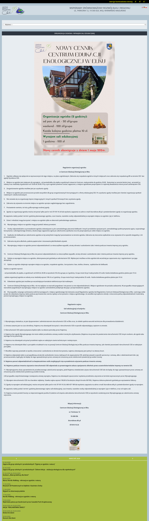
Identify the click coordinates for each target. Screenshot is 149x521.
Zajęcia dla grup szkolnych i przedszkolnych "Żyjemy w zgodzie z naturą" (29, 464)
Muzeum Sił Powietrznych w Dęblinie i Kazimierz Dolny (22, 486)
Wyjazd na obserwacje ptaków (14, 491)
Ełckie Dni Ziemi (8, 513)
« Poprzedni (16, 458)
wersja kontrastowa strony (121, 1)
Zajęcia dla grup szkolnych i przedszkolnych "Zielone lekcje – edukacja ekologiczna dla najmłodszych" (39, 470)
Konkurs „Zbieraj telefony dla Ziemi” (16, 475)
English (142, 7)
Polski (146, 7)
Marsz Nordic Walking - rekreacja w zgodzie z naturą (22, 480)
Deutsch (144, 7)
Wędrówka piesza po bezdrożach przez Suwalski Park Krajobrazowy (27, 502)
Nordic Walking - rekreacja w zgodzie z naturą (19, 496)
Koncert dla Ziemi (9, 518)
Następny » (132, 458)
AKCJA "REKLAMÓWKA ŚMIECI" (14, 507)
